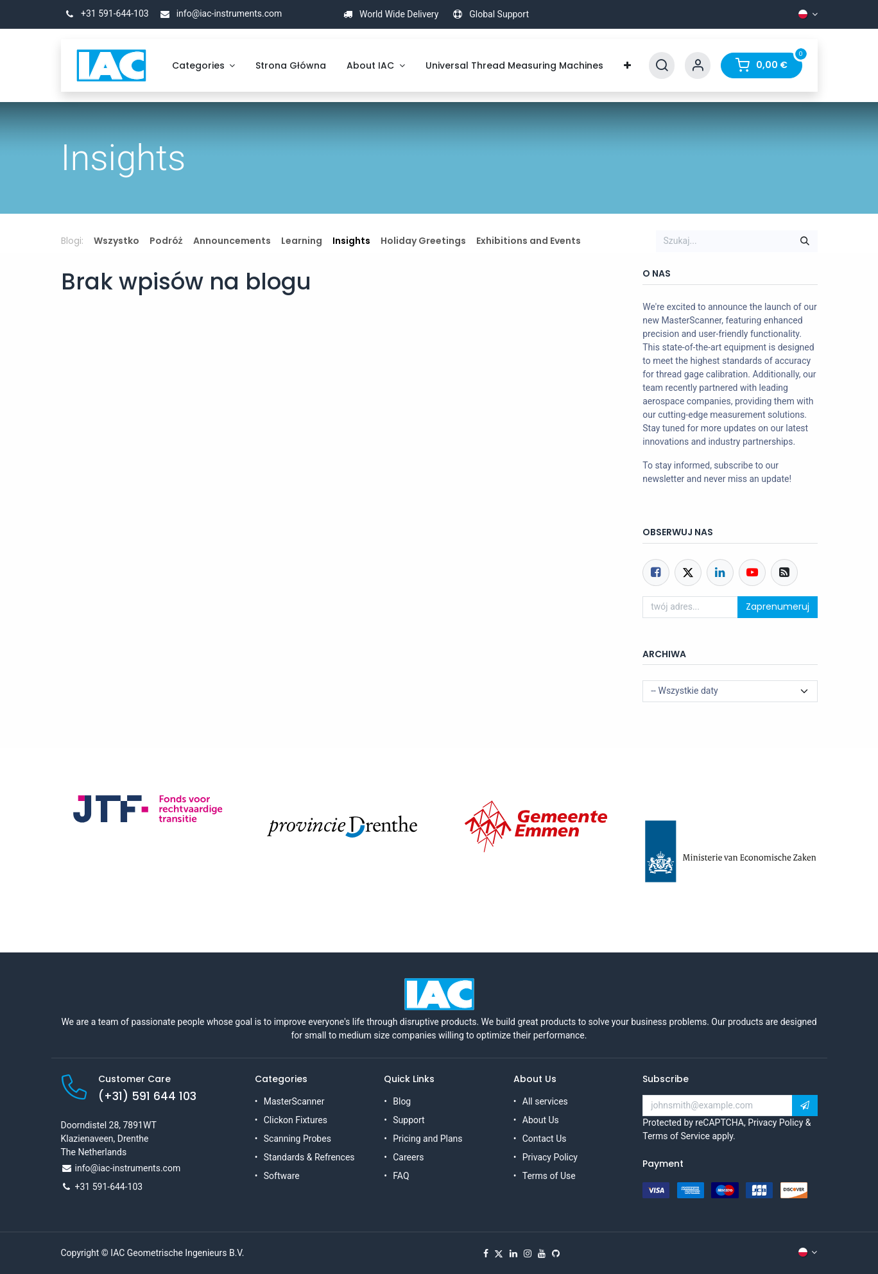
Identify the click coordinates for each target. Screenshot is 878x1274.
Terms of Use (549, 1176)
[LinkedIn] (513, 1253)
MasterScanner (294, 1101)
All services (545, 1101)
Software (282, 1176)
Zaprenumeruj (777, 606)
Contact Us (544, 1138)
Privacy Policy (550, 1157)
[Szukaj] (805, 241)
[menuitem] (204, 66)
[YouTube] (542, 1253)
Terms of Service (676, 1136)
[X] (498, 1253)
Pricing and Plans (427, 1138)
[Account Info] (697, 66)
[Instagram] (527, 1253)
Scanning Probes (297, 1138)
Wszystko (116, 240)
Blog (402, 1101)
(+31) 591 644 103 (147, 1096)
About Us (540, 1120)
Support (408, 1120)
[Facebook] (655, 572)
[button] (805, 1106)
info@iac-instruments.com (219, 13)
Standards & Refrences (309, 1157)
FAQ (401, 1176)
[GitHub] (556, 1253)
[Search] (662, 66)
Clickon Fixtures (295, 1120)
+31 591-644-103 (105, 13)
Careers (408, 1157)
